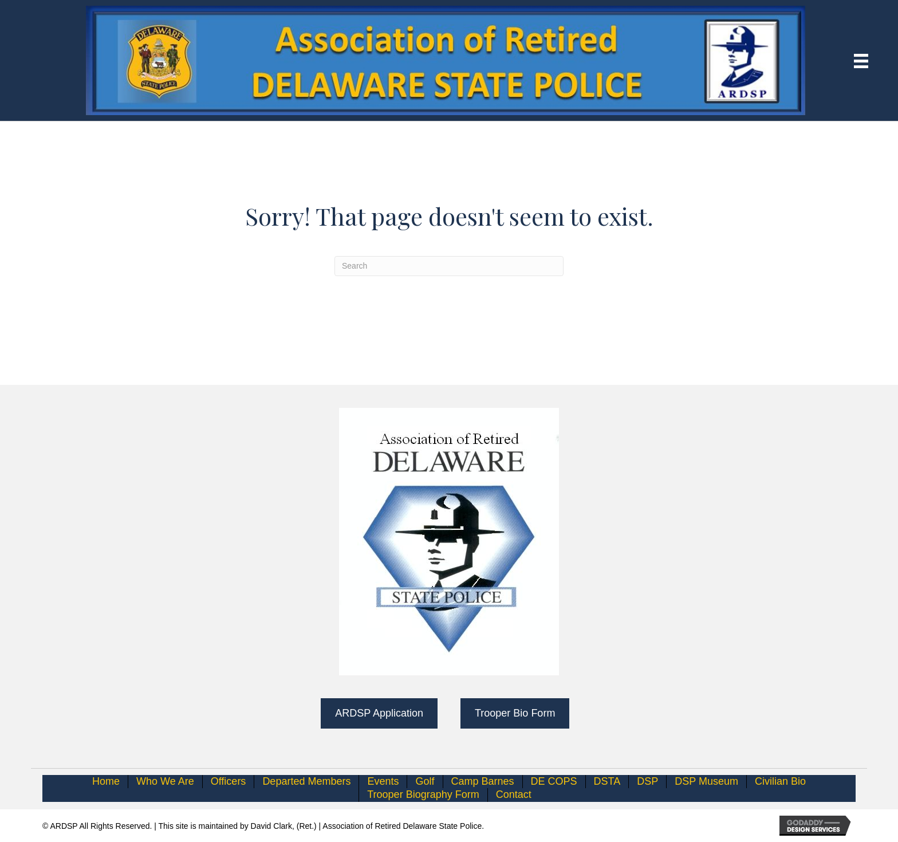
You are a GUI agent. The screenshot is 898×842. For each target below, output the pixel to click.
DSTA (607, 781)
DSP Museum (706, 781)
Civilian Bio (780, 781)
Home (106, 781)
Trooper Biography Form (423, 794)
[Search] (449, 266)
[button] (379, 713)
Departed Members (306, 781)
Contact (513, 794)
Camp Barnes (482, 781)
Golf (424, 781)
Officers (228, 781)
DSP (647, 781)
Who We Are (165, 781)
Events (383, 781)
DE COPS (554, 781)
